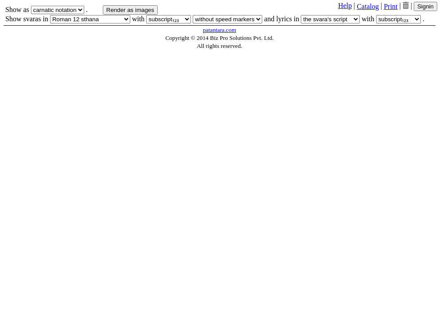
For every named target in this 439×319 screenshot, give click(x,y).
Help (345, 5)
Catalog (368, 6)
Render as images (130, 10)
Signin (425, 6)
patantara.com (219, 30)
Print (390, 6)
